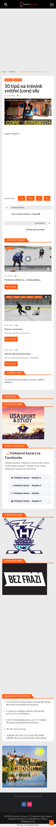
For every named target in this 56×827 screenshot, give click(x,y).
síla (47, 198)
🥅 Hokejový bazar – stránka (25, 493)
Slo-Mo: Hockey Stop (16, 729)
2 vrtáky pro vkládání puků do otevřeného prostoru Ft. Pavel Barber (25, 712)
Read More (11, 287)
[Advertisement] (28, 38)
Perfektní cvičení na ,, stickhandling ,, (22, 280)
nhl (39, 198)
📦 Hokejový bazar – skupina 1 (26, 477)
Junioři (16, 297)
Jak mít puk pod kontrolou (17, 353)
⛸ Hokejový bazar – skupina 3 (26, 501)
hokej (30, 198)
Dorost (9, 297)
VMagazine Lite (28, 821)
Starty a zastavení (13, 329)
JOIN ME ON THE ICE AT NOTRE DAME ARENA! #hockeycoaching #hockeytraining (26, 736)
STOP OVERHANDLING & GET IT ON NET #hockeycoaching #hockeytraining (26, 721)
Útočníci (17, 80)
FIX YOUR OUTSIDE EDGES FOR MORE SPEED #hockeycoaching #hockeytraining (28, 703)
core (21, 198)
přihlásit (8, 382)
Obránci (8, 80)
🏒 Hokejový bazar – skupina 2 (26, 485)
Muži (23, 297)
